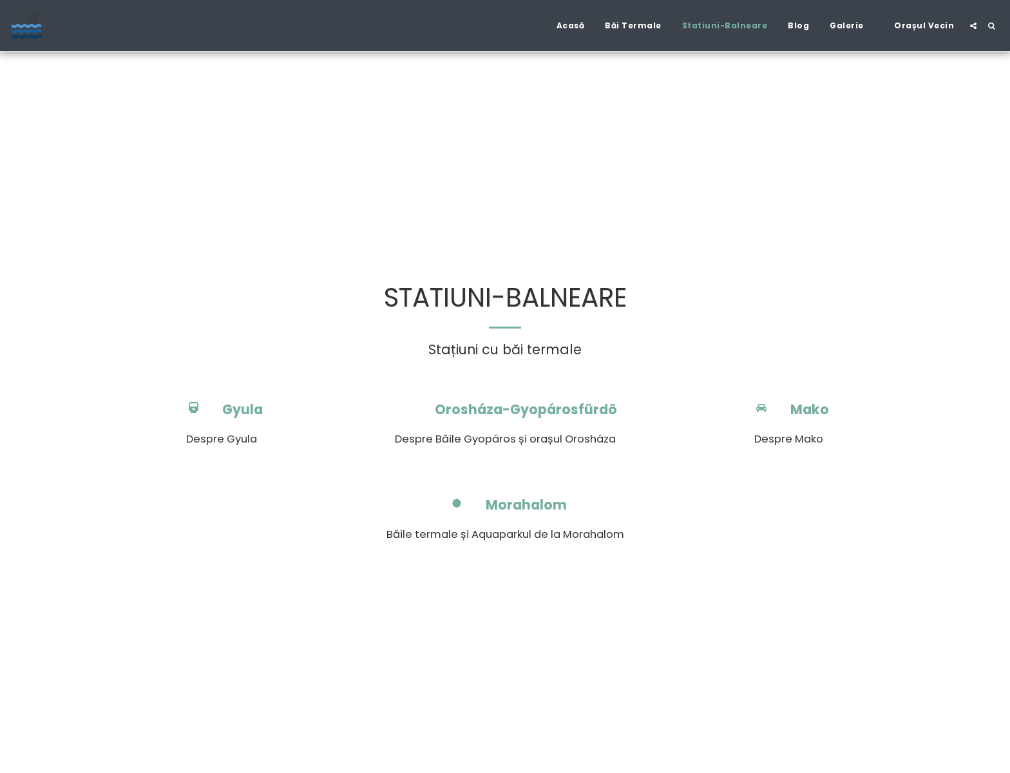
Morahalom (526, 505)
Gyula (242, 410)
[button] (851, 25)
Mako (809, 410)
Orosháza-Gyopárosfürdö (526, 410)
